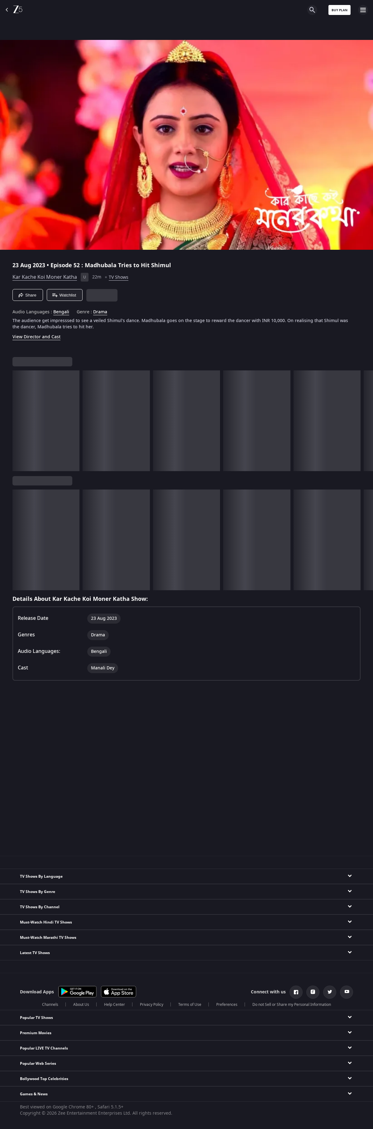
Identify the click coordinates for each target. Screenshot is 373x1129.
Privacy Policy (151, 1004)
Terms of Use (189, 1004)
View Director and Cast (36, 337)
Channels (50, 1004)
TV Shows (118, 277)
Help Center (114, 1004)
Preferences (226, 1004)
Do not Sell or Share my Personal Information (291, 1004)
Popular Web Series (38, 1063)
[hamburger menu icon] (363, 10)
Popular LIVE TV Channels (44, 1048)
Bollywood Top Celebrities (44, 1079)
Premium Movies (35, 1033)
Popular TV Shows (36, 1018)
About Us (81, 1004)
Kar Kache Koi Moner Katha (44, 277)
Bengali (61, 312)
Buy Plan (339, 10)
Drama (100, 312)
